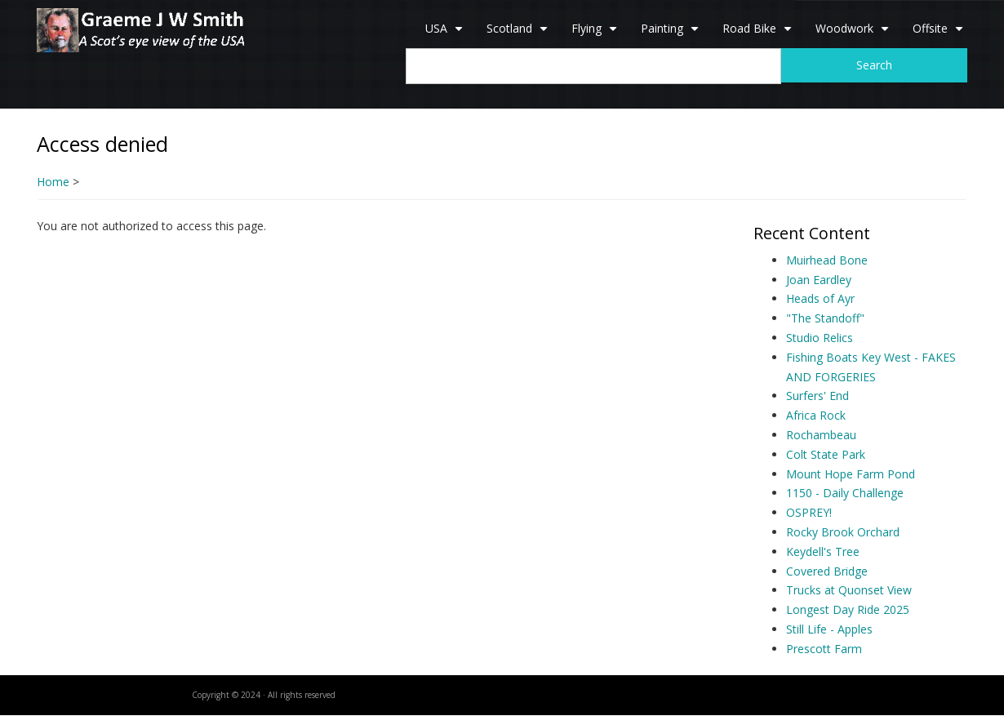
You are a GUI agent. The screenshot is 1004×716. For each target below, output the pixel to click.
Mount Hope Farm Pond (850, 474)
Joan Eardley (818, 279)
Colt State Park (825, 454)
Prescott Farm (824, 648)
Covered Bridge (827, 571)
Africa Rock (816, 415)
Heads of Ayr (820, 298)
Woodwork (854, 34)
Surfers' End (817, 395)
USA (446, 34)
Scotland (519, 34)
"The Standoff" (825, 318)
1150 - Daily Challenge (845, 492)
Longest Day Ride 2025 (847, 609)
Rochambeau (821, 434)
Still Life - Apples (829, 629)
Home (53, 181)
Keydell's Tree (823, 551)
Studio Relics (819, 337)
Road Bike (759, 34)
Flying (596, 34)
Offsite (940, 34)
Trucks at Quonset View (849, 590)
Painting (672, 34)
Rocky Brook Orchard (843, 532)
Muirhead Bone (827, 260)
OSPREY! (809, 512)
